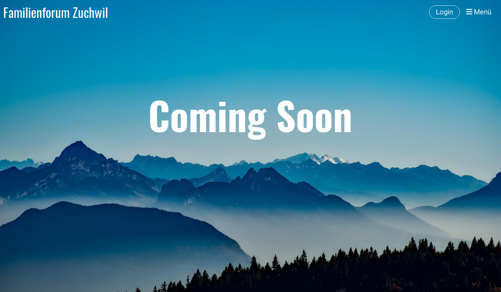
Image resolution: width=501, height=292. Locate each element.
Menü (478, 12)
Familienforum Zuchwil (55, 12)
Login (444, 12)
